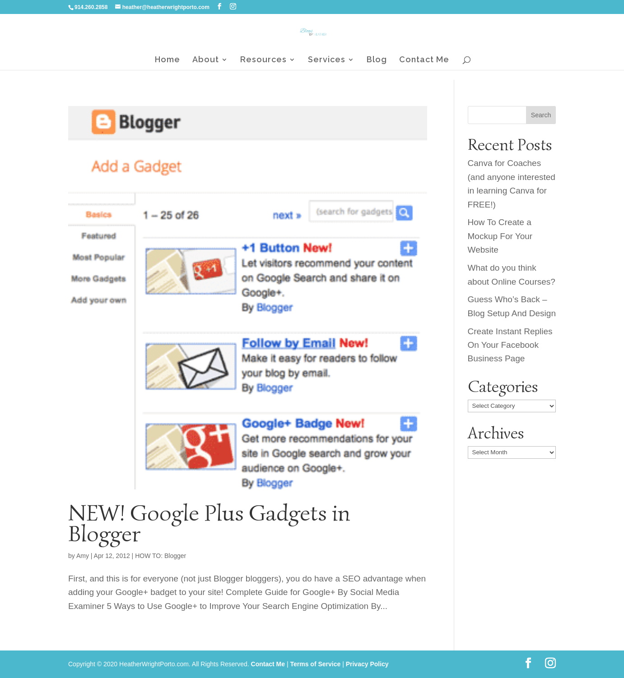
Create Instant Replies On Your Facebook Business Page (510, 345)
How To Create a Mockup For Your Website (500, 235)
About (205, 60)
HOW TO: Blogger (160, 555)
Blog (377, 60)
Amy (82, 555)
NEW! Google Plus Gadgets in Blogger (209, 523)
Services (326, 60)
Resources (263, 60)
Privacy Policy (367, 664)
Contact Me (424, 60)
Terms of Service (315, 664)
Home (167, 60)
